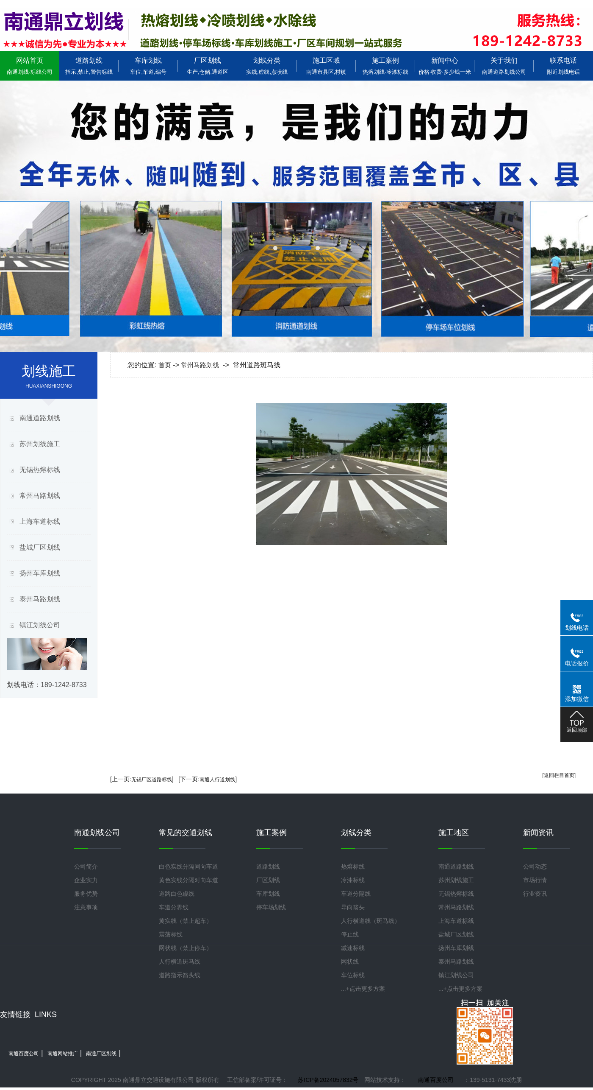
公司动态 (535, 866)
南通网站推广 (62, 1053)
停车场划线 (271, 907)
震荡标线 (171, 934)
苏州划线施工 (39, 443)
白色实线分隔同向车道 (188, 866)
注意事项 (86, 907)
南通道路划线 (39, 418)
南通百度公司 (23, 1053)
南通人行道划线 (217, 780)
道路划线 (89, 66)
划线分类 (266, 66)
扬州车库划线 (39, 573)
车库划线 (148, 66)
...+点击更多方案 (363, 988)
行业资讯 (535, 893)
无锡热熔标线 (39, 469)
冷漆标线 (353, 880)
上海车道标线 (39, 521)
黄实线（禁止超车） (185, 920)
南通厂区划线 (101, 1053)
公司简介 (86, 866)
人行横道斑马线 (179, 961)
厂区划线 (207, 66)
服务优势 (86, 893)
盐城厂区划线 (39, 547)
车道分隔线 (356, 893)
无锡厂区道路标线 (151, 780)
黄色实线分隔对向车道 (188, 880)
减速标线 (353, 948)
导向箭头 (353, 907)
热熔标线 (353, 866)
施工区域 (326, 66)
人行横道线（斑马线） (370, 920)
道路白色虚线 (176, 893)
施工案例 (385, 66)
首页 (164, 365)
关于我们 (504, 66)
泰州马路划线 (39, 599)
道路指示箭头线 (179, 975)
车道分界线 (173, 907)
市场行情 (535, 880)
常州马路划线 (39, 495)
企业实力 (86, 880)
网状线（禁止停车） (185, 948)
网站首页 (29, 66)
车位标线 (353, 975)
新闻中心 (444, 66)
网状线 (350, 961)
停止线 (350, 934)
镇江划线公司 (39, 625)
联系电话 (563, 66)
